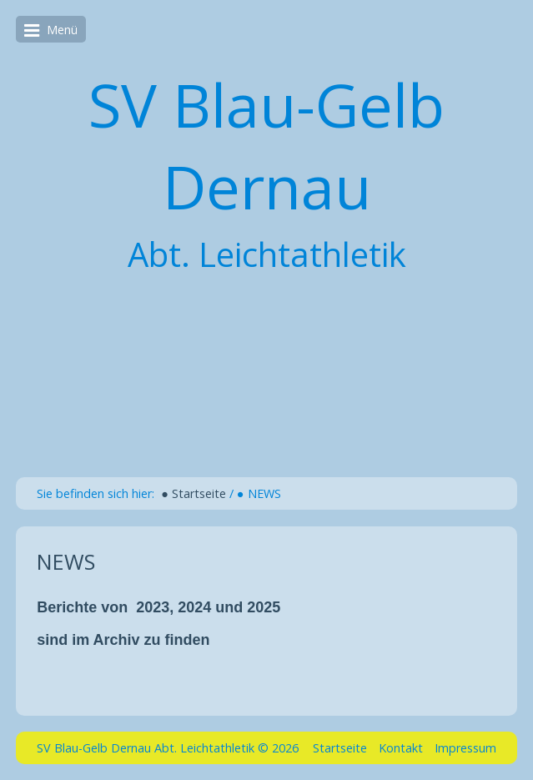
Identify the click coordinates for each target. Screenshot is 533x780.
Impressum (465, 748)
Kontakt (401, 748)
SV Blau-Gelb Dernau (266, 145)
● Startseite (193, 493)
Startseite (340, 748)
